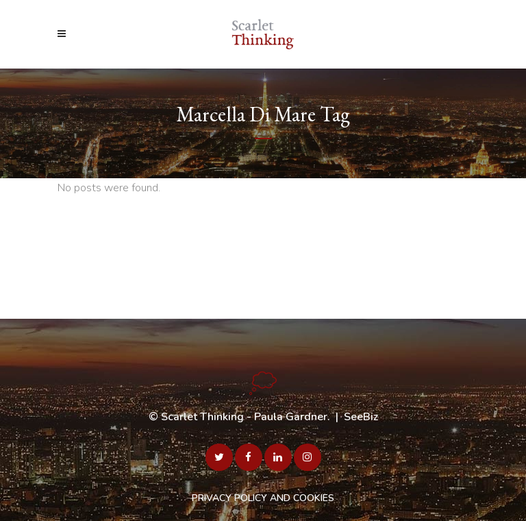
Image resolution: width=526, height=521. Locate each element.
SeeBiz (361, 416)
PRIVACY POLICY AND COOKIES (263, 498)
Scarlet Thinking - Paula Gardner (244, 416)
